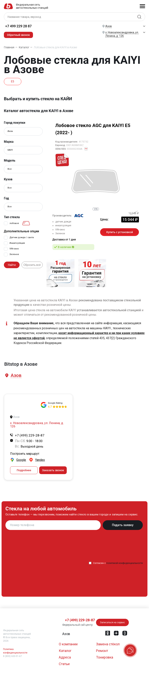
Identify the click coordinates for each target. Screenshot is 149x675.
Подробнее (24, 470)
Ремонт (102, 651)
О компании (68, 644)
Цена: (104, 219)
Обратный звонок (18, 34)
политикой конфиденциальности (124, 563)
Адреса (65, 657)
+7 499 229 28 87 (18, 26)
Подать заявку (122, 525)
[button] (15, 375)
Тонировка (104, 657)
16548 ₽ (133, 213)
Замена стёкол (108, 644)
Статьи (64, 664)
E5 (12, 81)
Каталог (65, 651)
